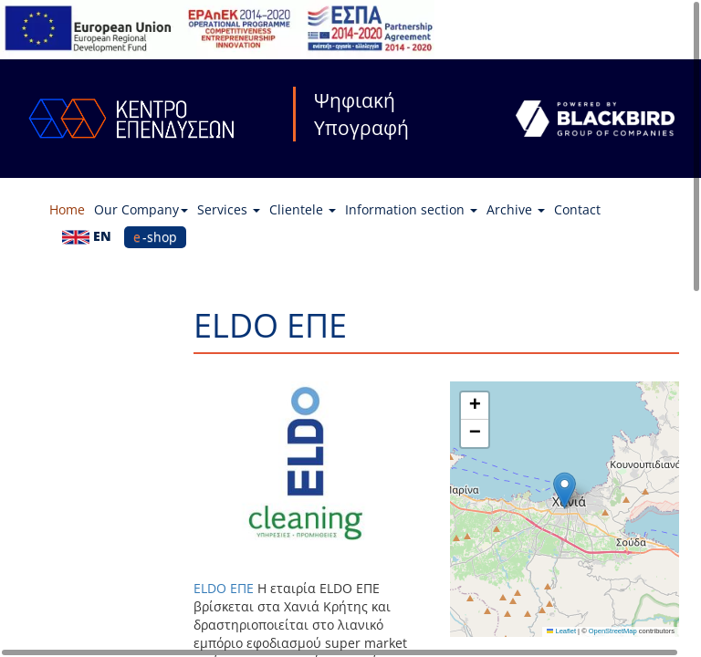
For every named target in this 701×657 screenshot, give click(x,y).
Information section (411, 209)
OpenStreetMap (613, 631)
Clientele (302, 209)
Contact (577, 209)
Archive (516, 209)
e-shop (155, 236)
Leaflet (561, 631)
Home (67, 209)
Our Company (141, 209)
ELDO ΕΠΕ (224, 588)
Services (228, 209)
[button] (564, 490)
